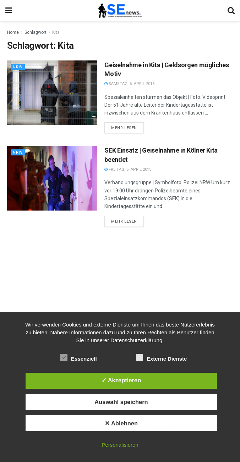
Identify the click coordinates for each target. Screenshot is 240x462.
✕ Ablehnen (121, 423)
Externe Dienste (161, 357)
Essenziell (78, 357)
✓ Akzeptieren (121, 380)
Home (13, 32)
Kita (56, 32)
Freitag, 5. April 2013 (127, 169)
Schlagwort (35, 32)
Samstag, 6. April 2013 (129, 83)
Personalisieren (120, 445)
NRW (18, 67)
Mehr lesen (124, 128)
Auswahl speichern (121, 402)
